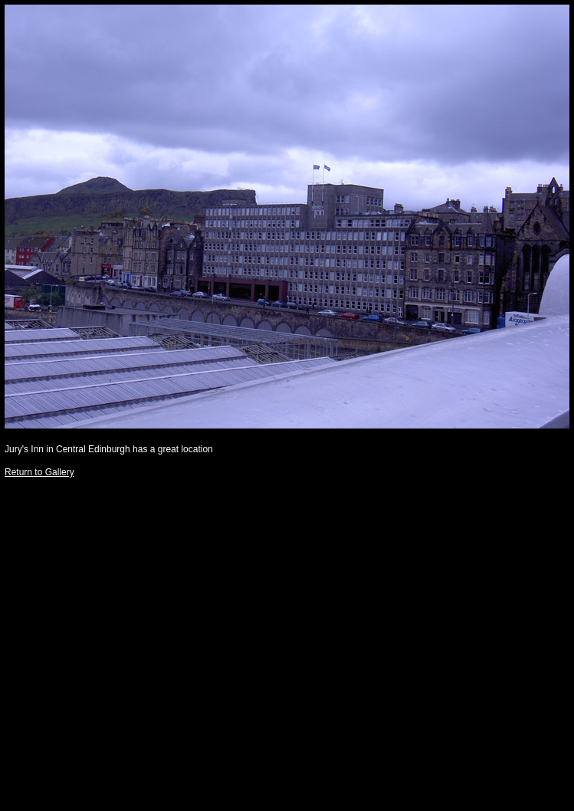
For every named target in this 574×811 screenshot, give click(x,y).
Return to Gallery (39, 472)
